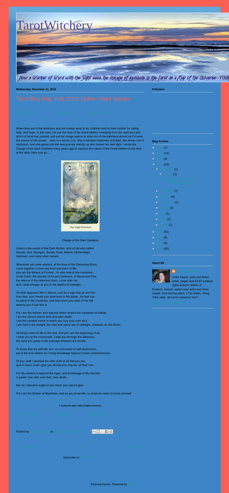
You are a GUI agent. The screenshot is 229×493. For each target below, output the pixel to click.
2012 (160, 248)
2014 (160, 237)
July (163, 213)
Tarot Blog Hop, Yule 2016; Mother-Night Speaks (73, 99)
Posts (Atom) (89, 457)
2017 (160, 158)
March (164, 224)
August (165, 207)
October (165, 196)
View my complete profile (168, 302)
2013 (160, 243)
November (167, 191)
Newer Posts (27, 447)
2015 (160, 231)
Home (81, 447)
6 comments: (77, 431)
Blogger (132, 484)
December (167, 169)
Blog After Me (99, 112)
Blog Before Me (26, 112)
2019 (160, 147)
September (167, 202)
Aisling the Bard (187, 271)
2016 (160, 164)
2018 (160, 153)
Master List (67, 112)
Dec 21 (168, 174)
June (163, 219)
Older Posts (133, 447)
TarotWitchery (54, 25)
